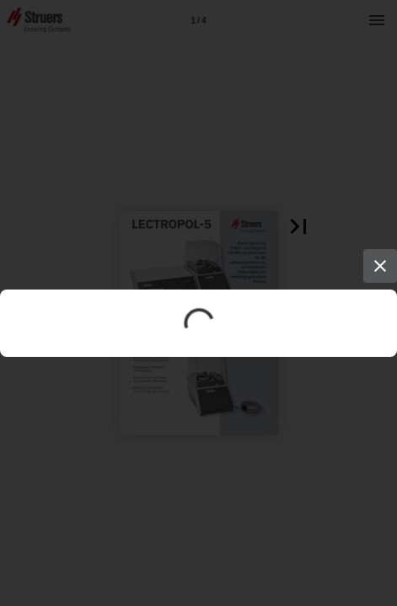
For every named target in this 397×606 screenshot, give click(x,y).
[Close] (380, 266)
